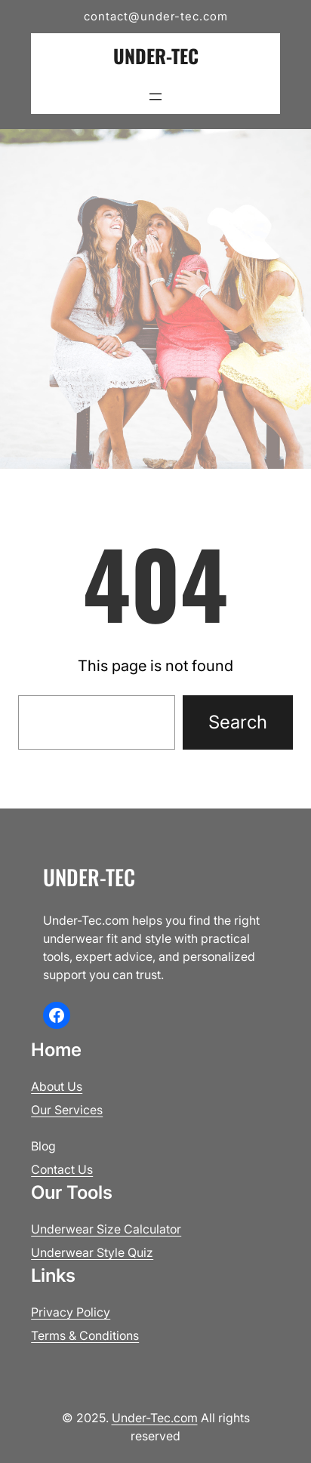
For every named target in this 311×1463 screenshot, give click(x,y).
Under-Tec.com (155, 1417)
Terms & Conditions (85, 1335)
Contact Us (62, 1169)
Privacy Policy (70, 1312)
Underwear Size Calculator (106, 1229)
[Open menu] (155, 97)
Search (237, 722)
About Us (56, 1086)
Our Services (67, 1109)
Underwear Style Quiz (92, 1252)
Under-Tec (156, 55)
